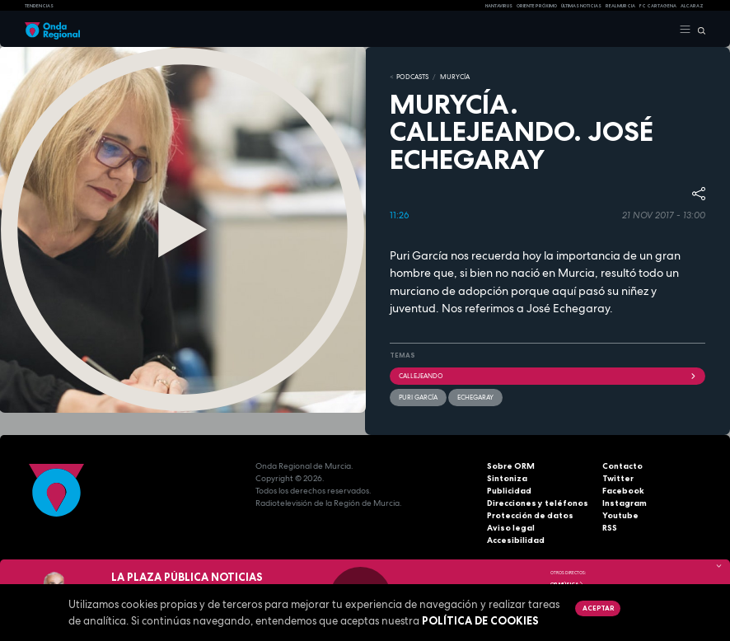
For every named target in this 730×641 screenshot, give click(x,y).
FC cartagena (657, 5)
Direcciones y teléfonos (537, 503)
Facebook (623, 490)
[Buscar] (698, 29)
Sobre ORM (511, 466)
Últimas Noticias (581, 5)
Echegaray (475, 397)
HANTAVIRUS (498, 5)
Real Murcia (620, 5)
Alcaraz (692, 5)
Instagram (624, 503)
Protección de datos (530, 515)
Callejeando (547, 376)
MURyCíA (455, 77)
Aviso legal (511, 527)
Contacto (622, 466)
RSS (609, 527)
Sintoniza (507, 478)
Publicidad (509, 490)
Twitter (618, 478)
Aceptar (598, 608)
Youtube (620, 515)
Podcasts (412, 77)
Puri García (418, 397)
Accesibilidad (516, 540)
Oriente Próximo (537, 5)
